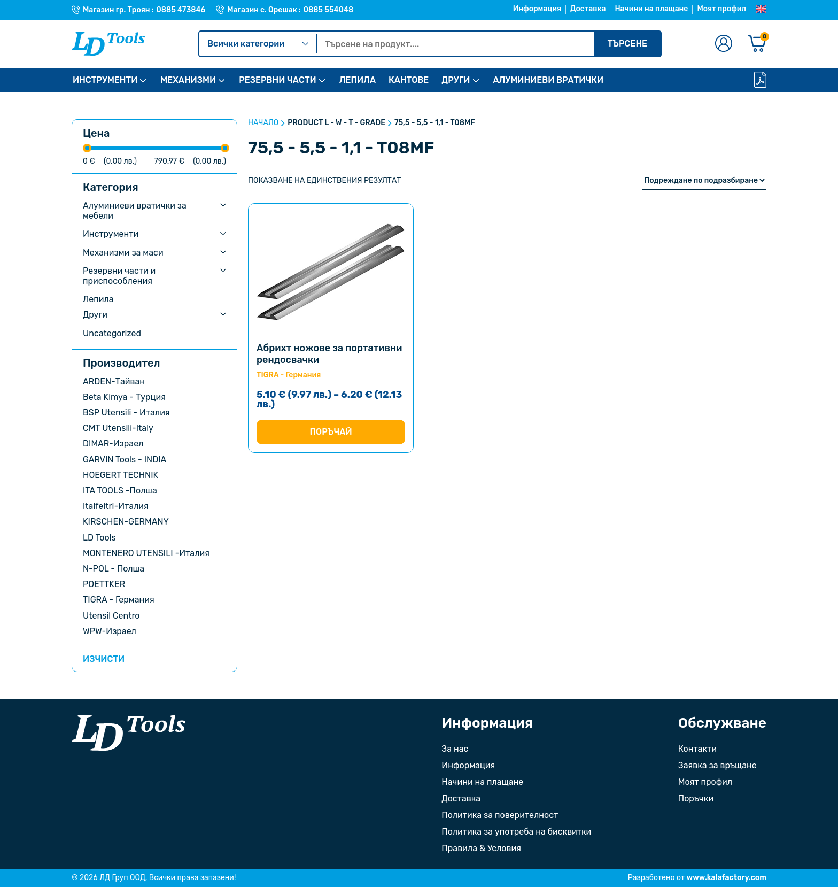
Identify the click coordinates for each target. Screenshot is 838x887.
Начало (263, 123)
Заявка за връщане (717, 765)
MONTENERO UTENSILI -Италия (146, 553)
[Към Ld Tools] (108, 44)
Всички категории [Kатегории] (257, 43)
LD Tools (99, 538)
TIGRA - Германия (118, 600)
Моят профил (721, 8)
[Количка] (757, 44)
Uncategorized (112, 333)
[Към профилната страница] (723, 44)
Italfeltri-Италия (116, 506)
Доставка (588, 8)
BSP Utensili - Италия (126, 412)
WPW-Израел (109, 631)
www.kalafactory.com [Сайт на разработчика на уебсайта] (726, 877)
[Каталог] (760, 80)
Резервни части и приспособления (119, 276)
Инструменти (110, 234)
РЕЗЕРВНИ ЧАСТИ (277, 80)
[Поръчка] (704, 180)
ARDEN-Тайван (114, 381)
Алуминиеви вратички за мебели (135, 210)
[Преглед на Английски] (761, 9)
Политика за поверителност (499, 815)
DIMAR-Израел (113, 443)
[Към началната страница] (128, 733)
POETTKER (104, 584)
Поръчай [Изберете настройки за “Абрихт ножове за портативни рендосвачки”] (330, 432)
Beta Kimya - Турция (124, 397)
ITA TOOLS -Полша (120, 490)
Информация (537, 8)
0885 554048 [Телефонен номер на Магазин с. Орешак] (328, 10)
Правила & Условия (481, 848)
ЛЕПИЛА (357, 80)
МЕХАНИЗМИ (188, 80)
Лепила (98, 299)
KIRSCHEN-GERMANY (126, 521)
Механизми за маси (123, 253)
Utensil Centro (111, 616)
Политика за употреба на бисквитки (516, 832)
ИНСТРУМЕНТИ (105, 80)
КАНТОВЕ (409, 80)
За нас (454, 749)
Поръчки (695, 798)
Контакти (697, 749)
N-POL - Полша (113, 569)
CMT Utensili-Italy (118, 428)
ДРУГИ (455, 80)
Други (95, 315)
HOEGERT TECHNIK (120, 475)
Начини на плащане (651, 8)
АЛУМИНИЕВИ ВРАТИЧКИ (548, 80)
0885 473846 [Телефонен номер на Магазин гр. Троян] (181, 10)
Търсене (627, 43)
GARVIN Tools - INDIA (124, 459)
